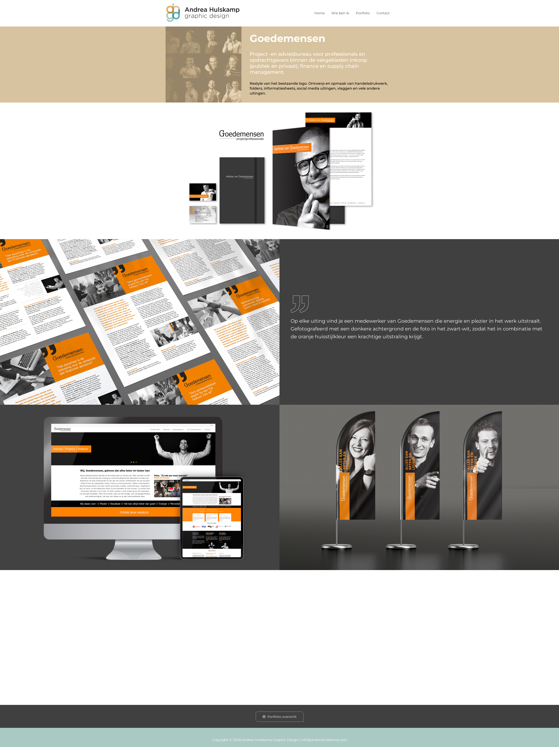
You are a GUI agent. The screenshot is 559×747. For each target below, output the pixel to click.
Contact (383, 13)
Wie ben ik (340, 13)
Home (319, 13)
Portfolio (363, 13)
